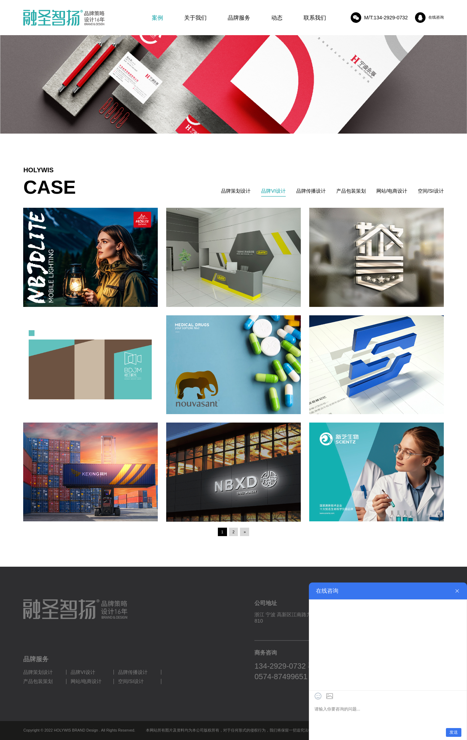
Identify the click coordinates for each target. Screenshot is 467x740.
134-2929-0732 (280, 666)
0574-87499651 (280, 677)
